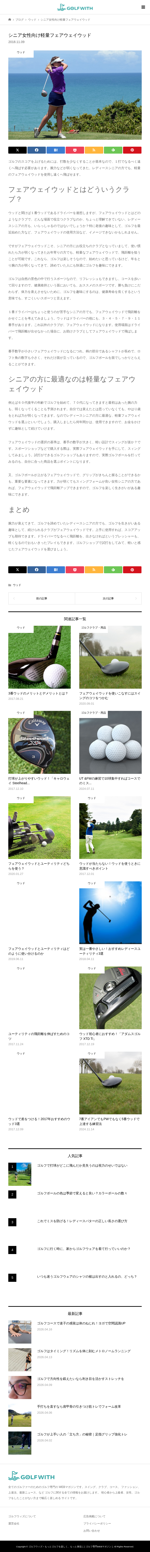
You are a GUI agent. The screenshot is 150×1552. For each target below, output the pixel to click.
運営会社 (13, 1523)
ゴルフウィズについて (22, 1516)
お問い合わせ (91, 1530)
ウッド (17, 585)
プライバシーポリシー (97, 1523)
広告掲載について (94, 1516)
